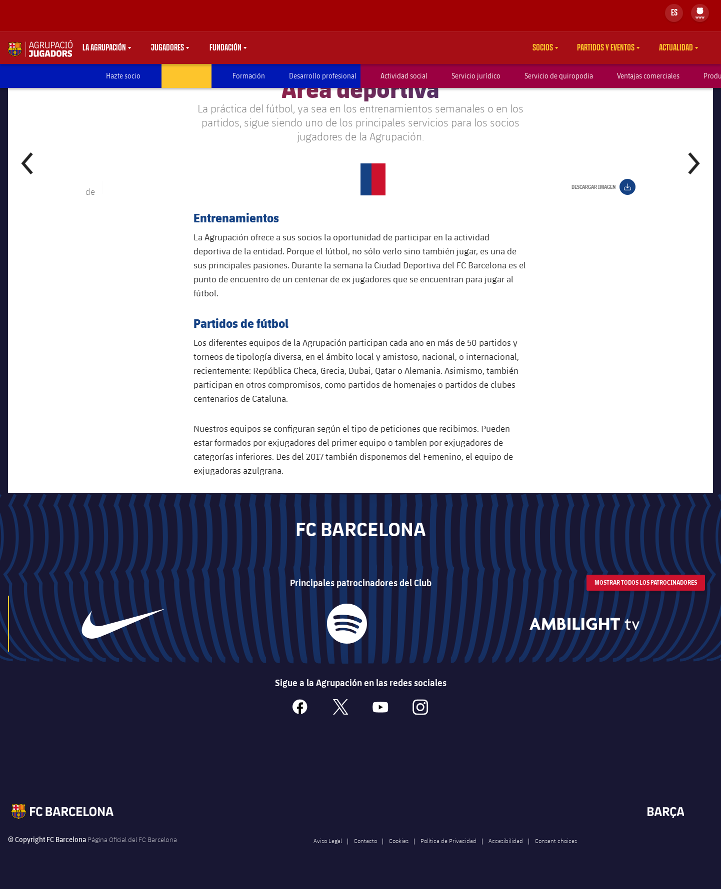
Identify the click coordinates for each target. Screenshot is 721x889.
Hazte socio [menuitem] (123, 75)
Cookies (398, 853)
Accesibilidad (505, 853)
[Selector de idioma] (674, 13)
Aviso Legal (328, 853)
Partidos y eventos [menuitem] (605, 47)
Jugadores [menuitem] (167, 47)
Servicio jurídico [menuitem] (476, 75)
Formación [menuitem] (248, 75)
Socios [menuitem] (542, 47)
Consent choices (556, 853)
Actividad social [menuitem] (404, 75)
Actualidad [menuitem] (676, 47)
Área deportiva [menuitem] (186, 75)
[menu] (700, 13)
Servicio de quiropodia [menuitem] (558, 75)
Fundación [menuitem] (226, 47)
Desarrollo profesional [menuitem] (322, 75)
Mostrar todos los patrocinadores (645, 595)
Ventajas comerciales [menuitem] (648, 75)
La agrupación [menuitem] (104, 47)
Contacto (365, 853)
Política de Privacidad (448, 853)
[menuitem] (700, 10)
